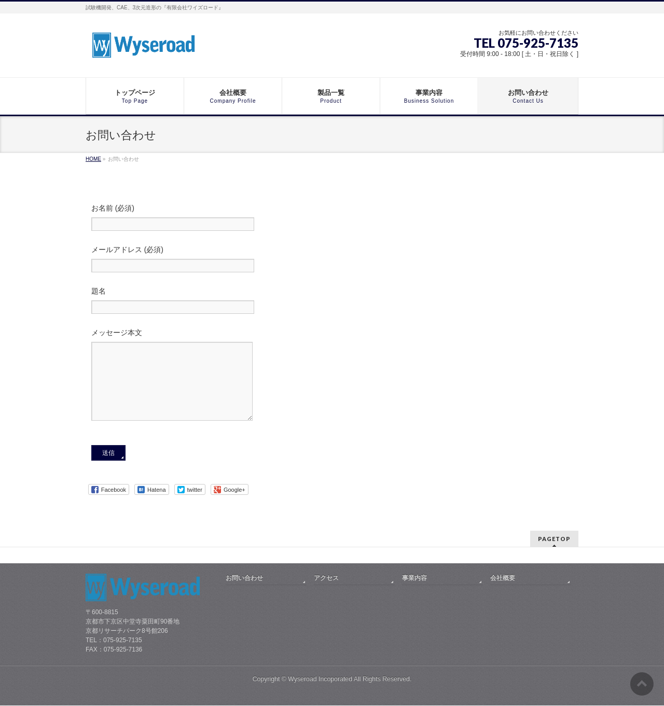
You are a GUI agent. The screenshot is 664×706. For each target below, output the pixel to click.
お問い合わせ (244, 578)
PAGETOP (554, 539)
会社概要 (502, 578)
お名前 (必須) (332, 218)
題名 (332, 301)
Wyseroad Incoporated (320, 679)
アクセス (326, 578)
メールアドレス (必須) (332, 260)
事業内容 (414, 578)
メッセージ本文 (332, 385)
